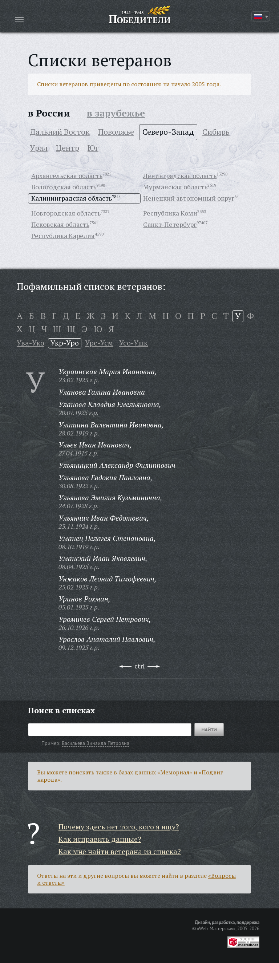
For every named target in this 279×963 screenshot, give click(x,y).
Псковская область (60, 224)
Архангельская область (66, 175)
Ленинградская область (180, 175)
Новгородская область (66, 213)
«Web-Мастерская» (216, 928)
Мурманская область (175, 186)
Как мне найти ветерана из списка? (119, 851)
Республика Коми (170, 213)
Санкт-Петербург (170, 224)
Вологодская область (63, 186)
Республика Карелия (63, 235)
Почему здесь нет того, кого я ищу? (118, 827)
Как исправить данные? (99, 839)
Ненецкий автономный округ (188, 198)
